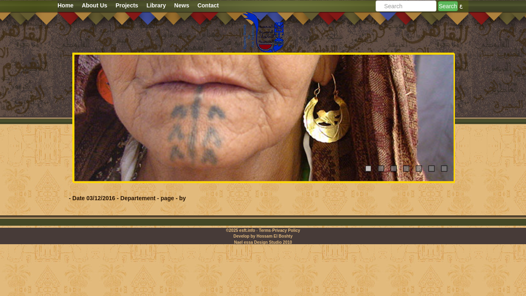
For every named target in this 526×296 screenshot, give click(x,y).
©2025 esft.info (240, 230)
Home (66, 5)
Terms (265, 230)
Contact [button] (208, 5)
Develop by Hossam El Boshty (263, 236)
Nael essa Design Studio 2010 (263, 242)
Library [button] (156, 5)
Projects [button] (126, 5)
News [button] (181, 5)
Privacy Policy (286, 230)
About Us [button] (94, 5)
